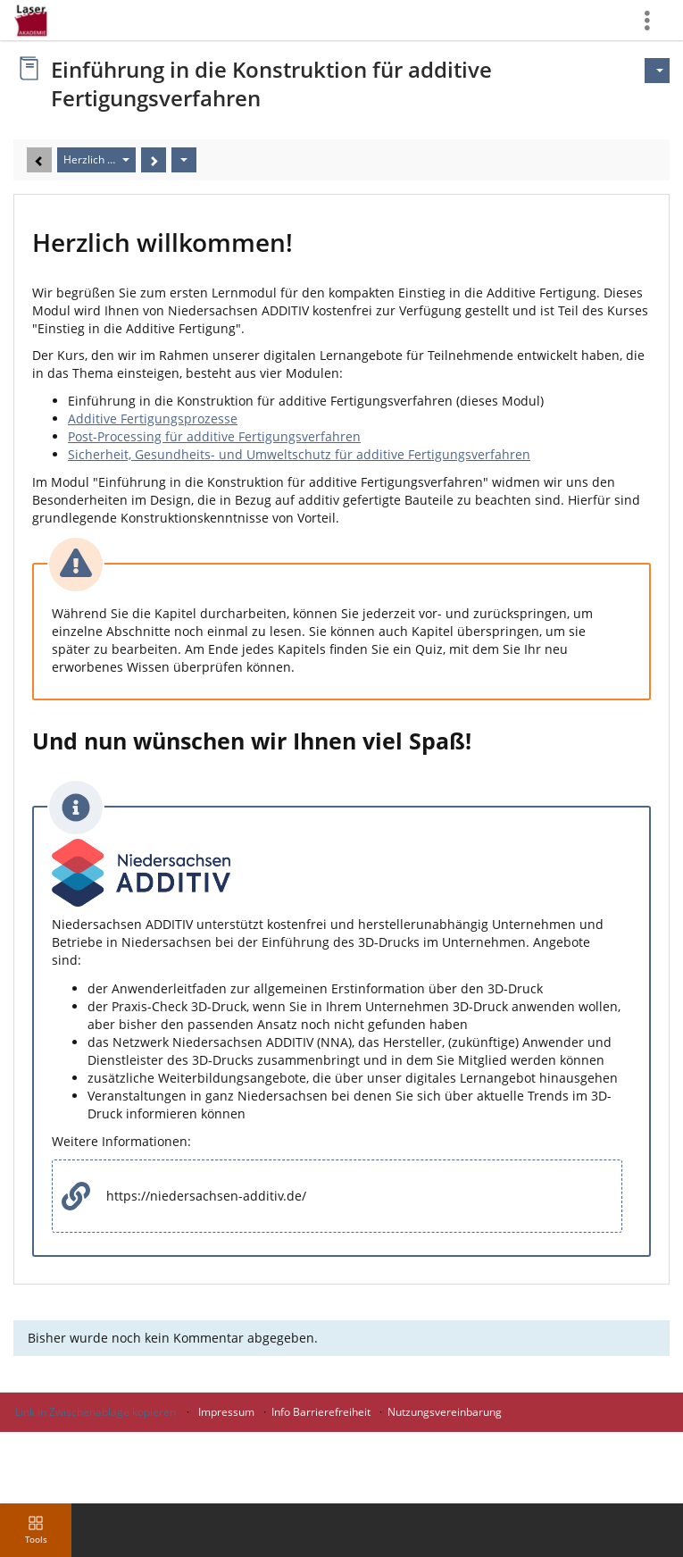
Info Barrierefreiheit (321, 1411)
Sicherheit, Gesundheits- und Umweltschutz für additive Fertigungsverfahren (299, 454)
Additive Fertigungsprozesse (152, 418)
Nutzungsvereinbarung (444, 1411)
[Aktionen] (183, 159)
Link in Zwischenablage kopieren (95, 1411)
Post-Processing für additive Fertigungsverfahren (214, 436)
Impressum (226, 1411)
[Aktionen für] (657, 70)
